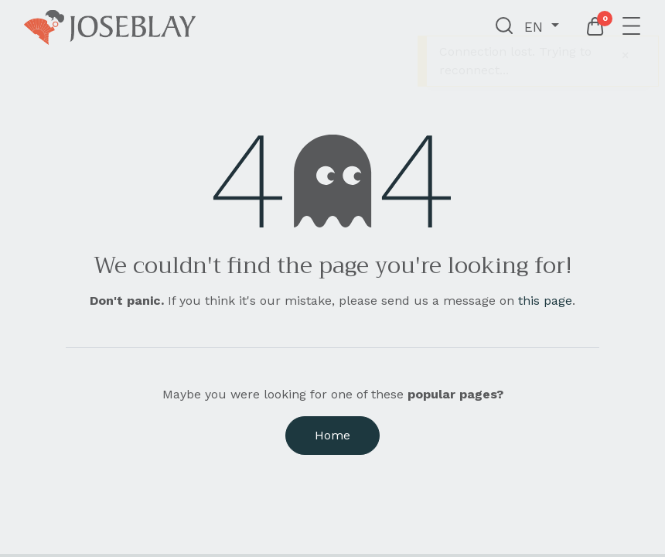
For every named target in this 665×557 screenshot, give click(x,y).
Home (332, 435)
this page (545, 300)
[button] (504, 27)
